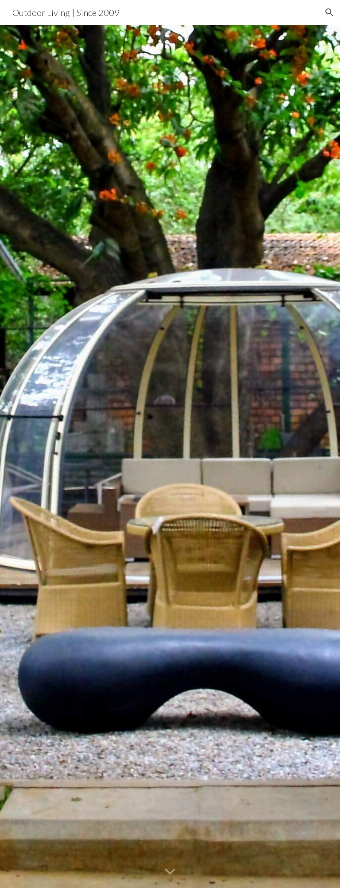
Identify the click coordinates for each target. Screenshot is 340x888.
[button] (329, 12)
